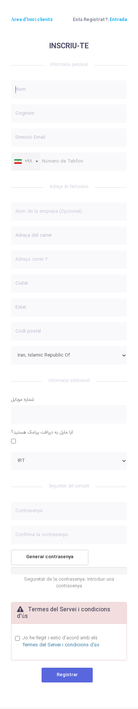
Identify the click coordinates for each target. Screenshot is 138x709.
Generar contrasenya (49, 557)
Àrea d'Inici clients (32, 20)
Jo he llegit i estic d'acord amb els (60, 642)
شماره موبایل (22, 399)
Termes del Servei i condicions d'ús (60, 645)
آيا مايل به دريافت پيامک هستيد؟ (42, 432)
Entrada (118, 20)
